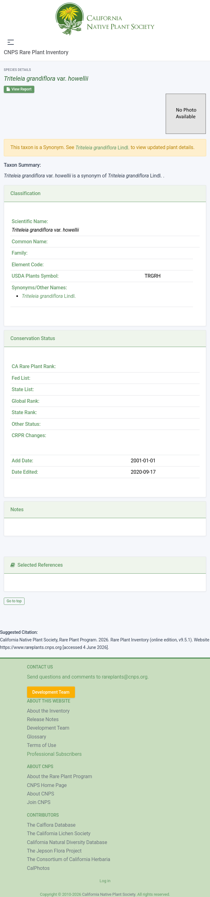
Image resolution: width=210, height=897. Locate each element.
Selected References (36, 565)
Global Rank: (25, 401)
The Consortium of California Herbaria (69, 859)
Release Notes (43, 719)
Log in (104, 880)
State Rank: (24, 412)
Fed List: (21, 378)
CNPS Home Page (47, 785)
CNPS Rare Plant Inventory (36, 52)
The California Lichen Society (59, 833)
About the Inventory (48, 711)
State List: (23, 389)
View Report (19, 89)
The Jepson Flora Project (54, 851)
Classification (25, 193)
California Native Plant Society (108, 894)
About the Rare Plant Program (59, 776)
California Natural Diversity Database (67, 842)
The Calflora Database (51, 825)
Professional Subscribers (54, 754)
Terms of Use (41, 745)
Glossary (36, 737)
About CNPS (40, 794)
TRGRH (153, 276)
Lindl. (102, 148)
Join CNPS (39, 802)
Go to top (14, 601)
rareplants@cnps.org (124, 677)
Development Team (51, 692)
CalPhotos (38, 868)
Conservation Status (32, 338)
